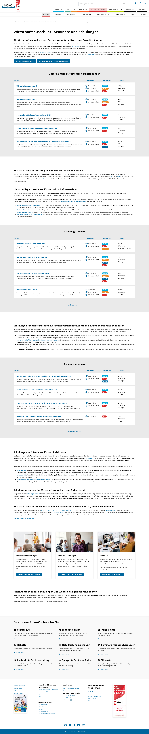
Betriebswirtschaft (46, 52)
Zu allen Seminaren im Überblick (29, 574)
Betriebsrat (58, 9)
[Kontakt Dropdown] (130, 3)
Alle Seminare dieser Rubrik (25, 61)
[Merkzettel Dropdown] (135, 3)
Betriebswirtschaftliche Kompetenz (32, 257)
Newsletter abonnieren (94, 696)
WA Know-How (120, 14)
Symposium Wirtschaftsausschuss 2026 (34, 115)
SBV (74, 9)
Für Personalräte (43, 711)
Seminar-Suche (18, 688)
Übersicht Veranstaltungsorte (71, 688)
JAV (68, 9)
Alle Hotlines (91, 692)
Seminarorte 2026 (43, 692)
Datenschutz (81, 731)
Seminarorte (130, 9)
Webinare (58, 14)
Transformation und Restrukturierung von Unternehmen (42, 403)
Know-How (42, 179)
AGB (65, 731)
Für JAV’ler (41, 707)
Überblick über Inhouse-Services (71, 574)
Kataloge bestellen (19, 693)
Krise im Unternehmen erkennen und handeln (37, 128)
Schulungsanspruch (103, 14)
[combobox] (102, 4)
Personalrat (83, 9)
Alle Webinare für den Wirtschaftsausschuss (53, 61)
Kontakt (143, 14)
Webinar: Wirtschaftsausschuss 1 (31, 244)
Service (133, 14)
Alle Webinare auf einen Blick (112, 574)
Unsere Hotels (67, 691)
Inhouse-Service (72, 14)
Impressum (72, 731)
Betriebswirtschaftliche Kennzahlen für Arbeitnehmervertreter (44, 142)
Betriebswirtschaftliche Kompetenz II (33, 273)
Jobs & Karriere (92, 698)
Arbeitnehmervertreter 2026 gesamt (48, 689)
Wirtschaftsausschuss (98, 9)
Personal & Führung (115, 9)
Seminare (46, 14)
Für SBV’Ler (41, 709)
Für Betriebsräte (42, 704)
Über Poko (141, 9)
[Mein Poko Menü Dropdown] (140, 3)
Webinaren (91, 54)
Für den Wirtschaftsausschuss (46, 713)
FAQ (89, 701)
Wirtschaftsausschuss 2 (27, 99)
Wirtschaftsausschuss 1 (27, 86)
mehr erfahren (20, 639)
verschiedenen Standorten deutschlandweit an (56, 510)
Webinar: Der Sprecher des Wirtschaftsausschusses (39, 416)
